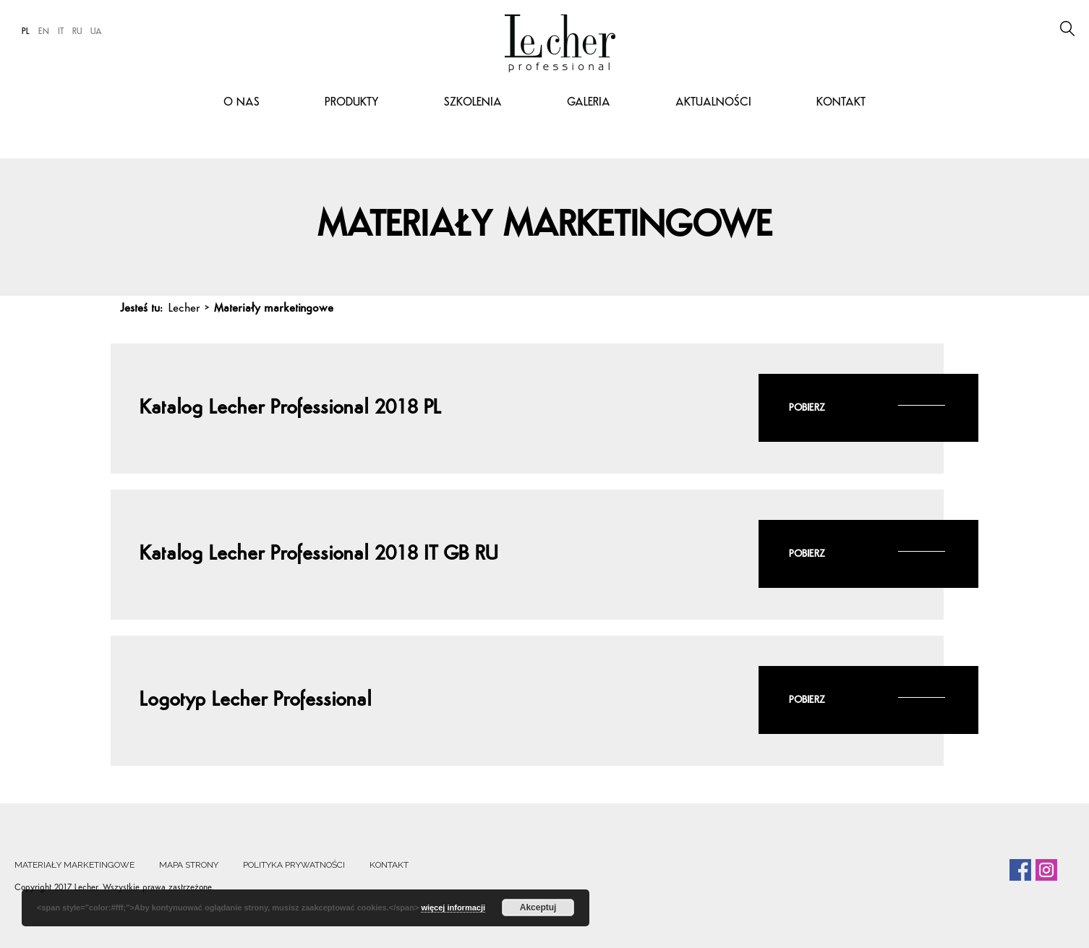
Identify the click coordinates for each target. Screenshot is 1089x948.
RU (77, 31)
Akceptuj (538, 907)
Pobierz (807, 408)
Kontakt (841, 102)
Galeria (588, 102)
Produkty (352, 102)
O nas (241, 102)
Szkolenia (473, 102)
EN (43, 31)
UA (96, 31)
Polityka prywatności (294, 865)
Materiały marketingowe (74, 865)
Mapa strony (188, 865)
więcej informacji (453, 907)
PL (26, 31)
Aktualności (713, 102)
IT (61, 31)
